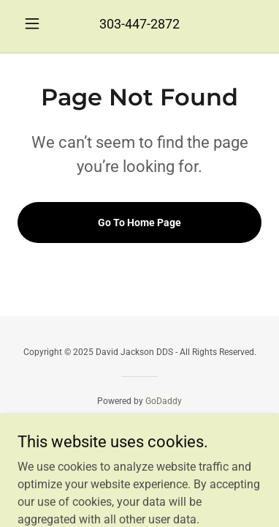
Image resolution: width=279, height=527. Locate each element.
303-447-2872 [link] (139, 23)
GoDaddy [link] (163, 401)
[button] (36, 23)
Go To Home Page (139, 222)
